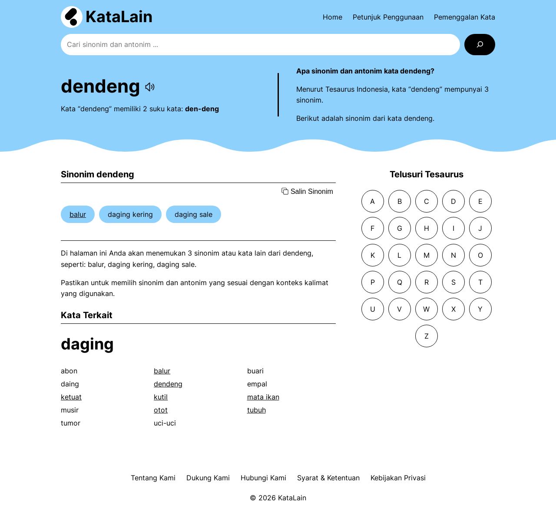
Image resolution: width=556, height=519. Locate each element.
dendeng (168, 383)
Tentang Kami (153, 477)
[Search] (479, 44)
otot (161, 410)
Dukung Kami (208, 477)
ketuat (71, 397)
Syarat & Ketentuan (328, 477)
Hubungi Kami (263, 477)
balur (78, 214)
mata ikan (263, 397)
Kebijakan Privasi (398, 477)
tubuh (256, 410)
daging (87, 343)
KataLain (119, 16)
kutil (161, 397)
